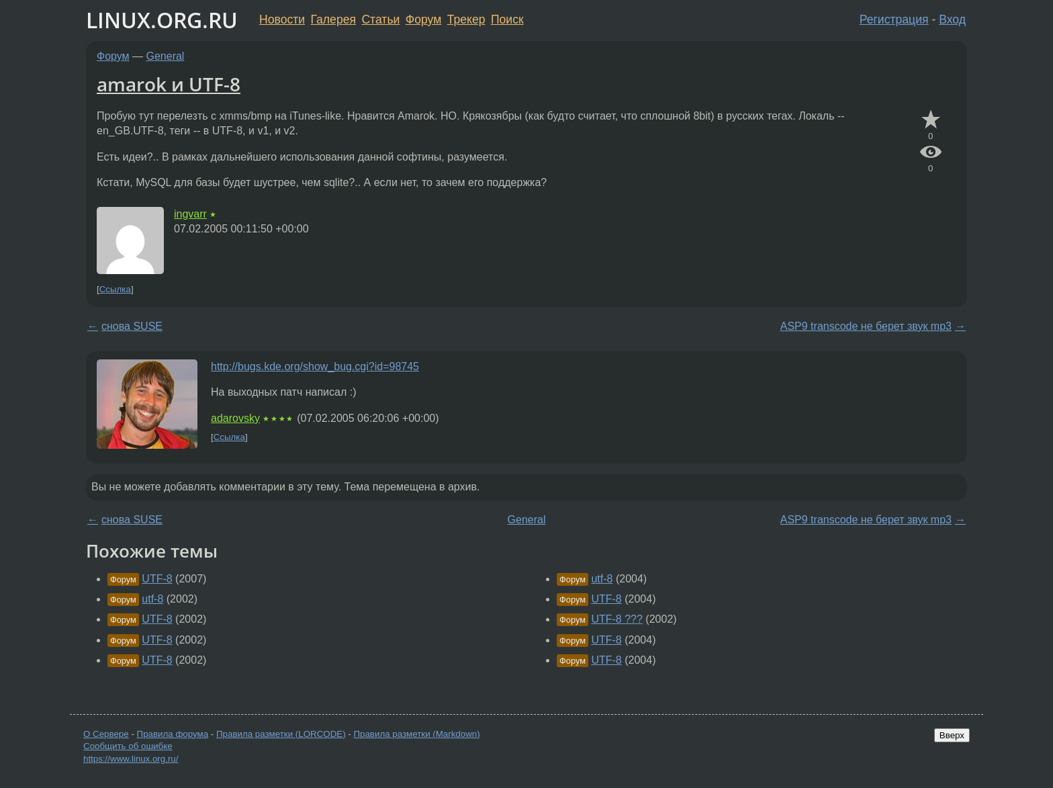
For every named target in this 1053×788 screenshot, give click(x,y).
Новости (282, 19)
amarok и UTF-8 (168, 84)
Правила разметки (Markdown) (416, 734)
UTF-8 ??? (616, 619)
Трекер (466, 19)
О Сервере (106, 734)
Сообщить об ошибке (128, 746)
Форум (423, 19)
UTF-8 (157, 578)
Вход (952, 19)
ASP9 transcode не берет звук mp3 (866, 326)
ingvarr (190, 214)
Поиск (507, 19)
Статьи (380, 19)
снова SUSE (132, 326)
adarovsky (235, 418)
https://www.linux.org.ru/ (130, 759)
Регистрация (894, 19)
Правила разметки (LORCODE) (281, 734)
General (165, 56)
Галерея (333, 19)
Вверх (952, 735)
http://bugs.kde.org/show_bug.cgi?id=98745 (315, 366)
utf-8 (152, 599)
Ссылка (115, 289)
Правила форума (173, 734)
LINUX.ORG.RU (162, 19)
